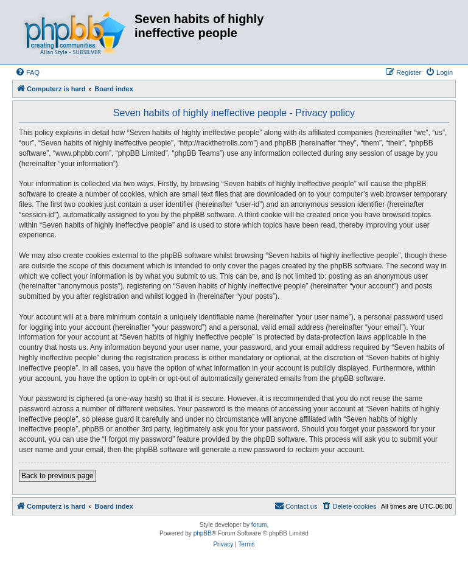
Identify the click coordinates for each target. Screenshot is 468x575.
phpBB (203, 533)
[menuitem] (27, 72)
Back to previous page (57, 476)
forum (259, 524)
